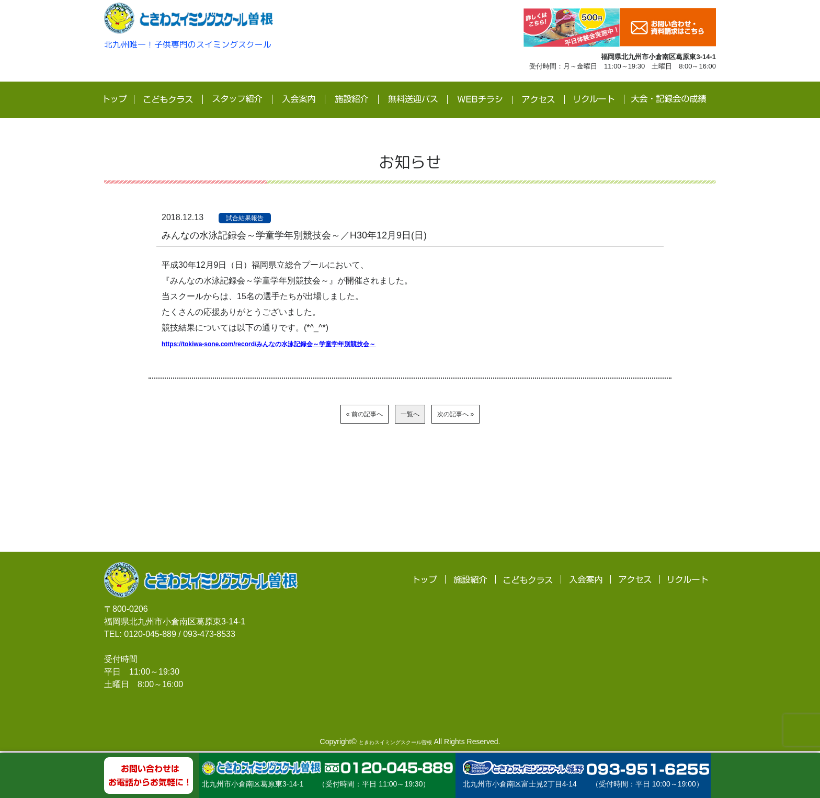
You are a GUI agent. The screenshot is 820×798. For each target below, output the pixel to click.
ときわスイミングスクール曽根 (395, 744)
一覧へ (410, 415)
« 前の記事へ (319, 415)
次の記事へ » (500, 415)
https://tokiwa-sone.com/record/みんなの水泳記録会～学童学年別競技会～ (304, 342)
